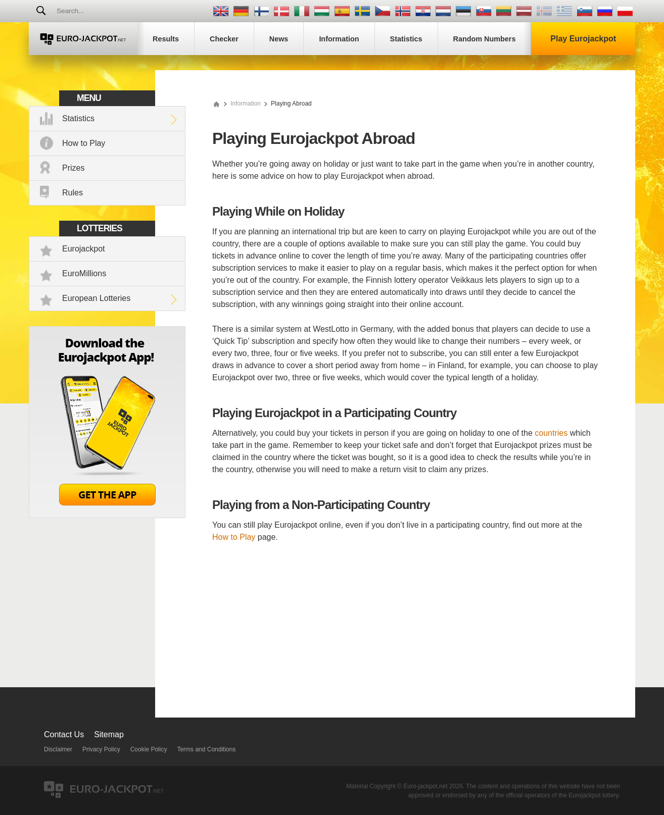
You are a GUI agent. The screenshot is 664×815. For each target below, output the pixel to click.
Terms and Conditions (206, 749)
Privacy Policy (101, 749)
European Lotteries (96, 298)
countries (551, 433)
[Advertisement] (406, 626)
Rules (72, 192)
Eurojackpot (83, 248)
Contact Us (64, 734)
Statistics (78, 118)
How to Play (83, 143)
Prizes (73, 168)
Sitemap (109, 734)
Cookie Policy (148, 749)
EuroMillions (84, 273)
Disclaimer (58, 749)
